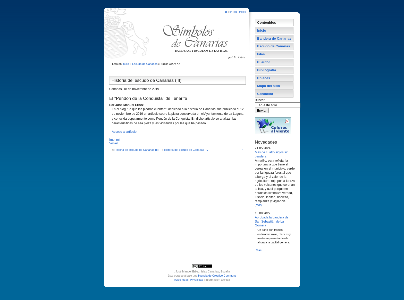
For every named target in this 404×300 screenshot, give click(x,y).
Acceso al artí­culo (124, 132)
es (226, 11)
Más (259, 205)
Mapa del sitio (268, 86)
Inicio (125, 63)
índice (242, 11)
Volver (113, 143)
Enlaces (263, 78)
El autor (263, 62)
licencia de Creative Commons (217, 275)
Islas (261, 54)
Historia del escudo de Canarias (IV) (186, 149)
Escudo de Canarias (145, 63)
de (235, 11)
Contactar (265, 94)
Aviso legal (181, 279)
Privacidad (196, 279)
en (231, 11)
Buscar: (260, 100)
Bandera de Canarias (274, 38)
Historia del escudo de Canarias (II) (136, 149)
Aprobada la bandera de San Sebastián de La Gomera (271, 221)
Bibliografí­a (266, 70)
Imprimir (115, 140)
